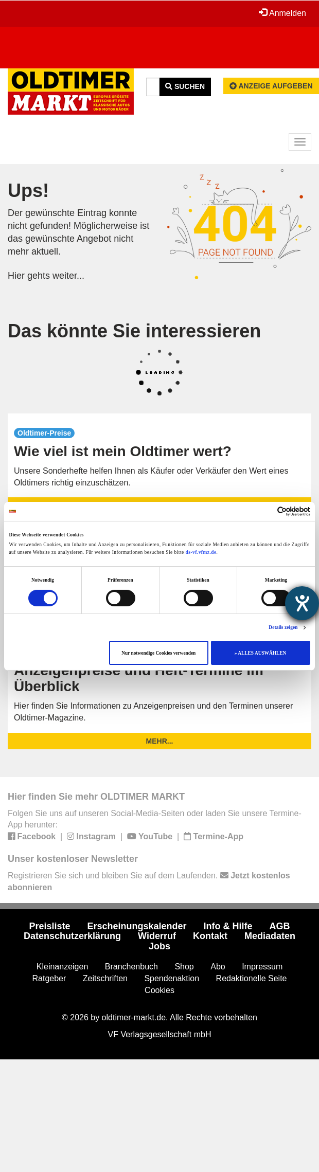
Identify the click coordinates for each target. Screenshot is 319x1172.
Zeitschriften (105, 978)
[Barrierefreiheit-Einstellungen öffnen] (302, 603)
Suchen (185, 86)
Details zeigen (283, 627)
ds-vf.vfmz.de (201, 552)
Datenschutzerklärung (72, 936)
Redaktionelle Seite (251, 978)
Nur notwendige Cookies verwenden (158, 653)
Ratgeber (49, 978)
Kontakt (210, 936)
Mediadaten (269, 936)
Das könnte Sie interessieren (134, 330)
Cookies (159, 990)
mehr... (159, 741)
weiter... (68, 276)
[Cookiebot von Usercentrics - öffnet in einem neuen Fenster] (265, 511)
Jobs (159, 946)
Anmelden (282, 12)
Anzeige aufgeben (271, 86)
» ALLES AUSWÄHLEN (260, 653)
